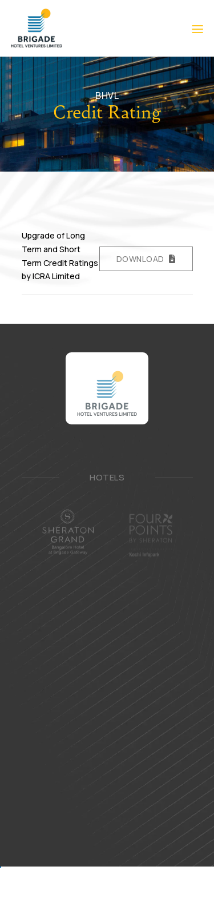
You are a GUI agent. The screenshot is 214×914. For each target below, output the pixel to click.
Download (140, 258)
